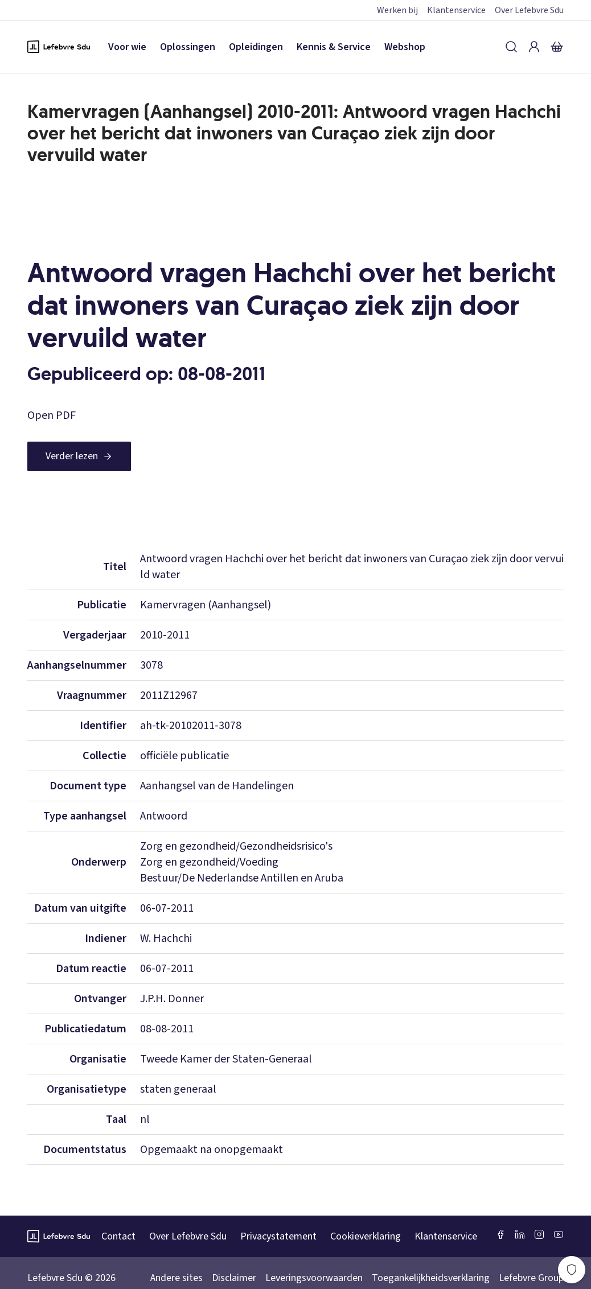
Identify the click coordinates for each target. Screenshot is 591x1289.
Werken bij (397, 10)
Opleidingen (256, 47)
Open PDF (51, 415)
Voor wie (127, 47)
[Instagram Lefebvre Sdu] (539, 1234)
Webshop (404, 47)
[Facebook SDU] (500, 1234)
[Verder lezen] (79, 456)
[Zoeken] (511, 46)
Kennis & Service (334, 47)
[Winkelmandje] (557, 46)
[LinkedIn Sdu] (520, 1234)
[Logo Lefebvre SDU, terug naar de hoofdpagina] (58, 46)
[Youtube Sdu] (558, 1234)
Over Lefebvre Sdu (529, 10)
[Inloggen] (534, 46)
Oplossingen (187, 47)
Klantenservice (456, 10)
